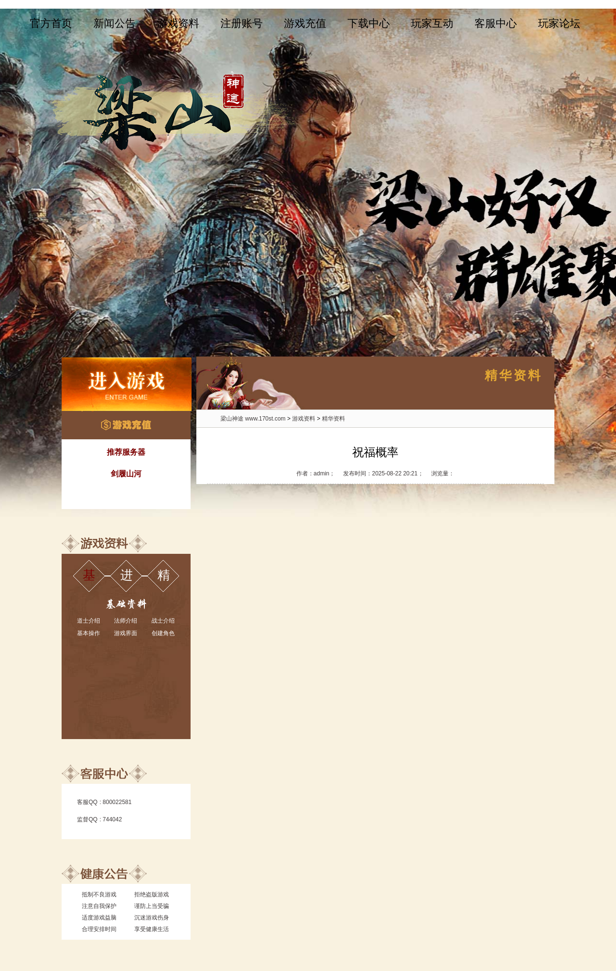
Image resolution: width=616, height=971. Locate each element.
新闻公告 (114, 23)
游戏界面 (125, 633)
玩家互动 (432, 23)
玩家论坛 (559, 23)
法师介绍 (125, 620)
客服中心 (496, 23)
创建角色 (163, 633)
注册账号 (241, 23)
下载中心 (368, 23)
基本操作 (88, 633)
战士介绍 (163, 620)
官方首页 (51, 23)
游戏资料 (178, 23)
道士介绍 (88, 620)
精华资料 (333, 418)
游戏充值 (305, 23)
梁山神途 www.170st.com (252, 418)
